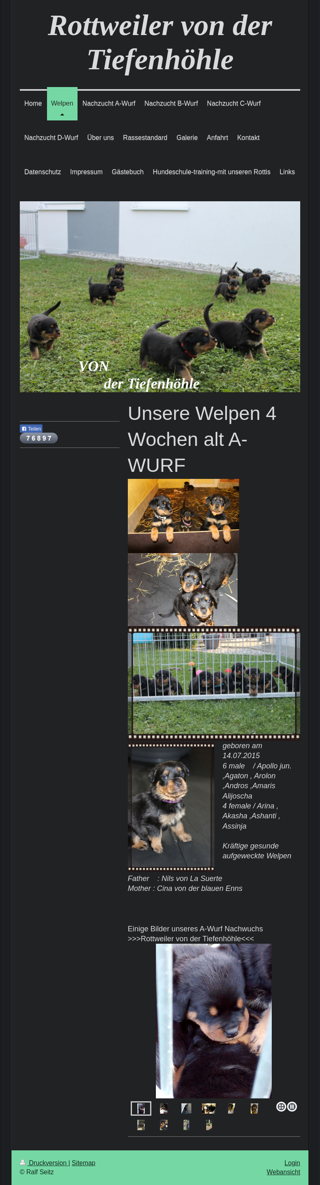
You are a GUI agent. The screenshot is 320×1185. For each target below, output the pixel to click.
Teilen (31, 429)
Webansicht (283, 1172)
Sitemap (83, 1162)
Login (292, 1162)
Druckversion (44, 1162)
